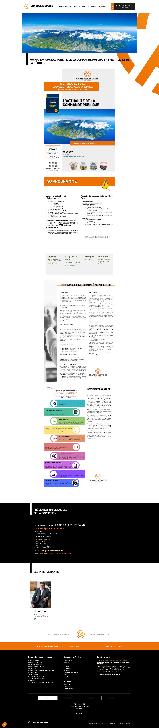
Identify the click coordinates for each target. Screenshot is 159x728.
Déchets (66, 666)
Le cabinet (67, 684)
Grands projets (68, 660)
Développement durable (71, 672)
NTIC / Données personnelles (36, 678)
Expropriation (32, 668)
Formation (85, 6)
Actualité (94, 6)
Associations (31, 680)
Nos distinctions (69, 688)
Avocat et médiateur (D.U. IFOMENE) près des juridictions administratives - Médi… (35, 619)
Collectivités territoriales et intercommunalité (41, 670)
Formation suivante (97, 634)
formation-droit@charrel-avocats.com (58, 553)
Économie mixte (32, 672)
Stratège (102, 6)
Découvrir (124, 8)
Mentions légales (112, 723)
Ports (65, 674)
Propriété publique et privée (36, 666)
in (120, 646)
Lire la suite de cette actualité (110, 674)
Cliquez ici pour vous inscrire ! (49, 528)
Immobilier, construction (35, 664)
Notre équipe (67, 686)
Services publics (68, 668)
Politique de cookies (124, 723)
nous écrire (79, 713)
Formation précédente (61, 634)
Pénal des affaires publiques (36, 676)
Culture (66, 676)
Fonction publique (33, 674)
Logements (67, 670)
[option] (42, 596)
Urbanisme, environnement (35, 662)
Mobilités (66, 662)
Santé (65, 664)
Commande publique (33, 660)
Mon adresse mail (74, 646)
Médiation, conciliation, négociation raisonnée (41, 682)
